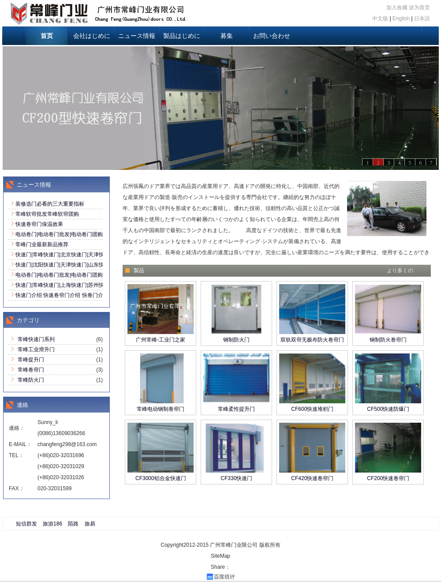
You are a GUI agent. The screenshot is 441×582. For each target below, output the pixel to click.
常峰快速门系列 (36, 339)
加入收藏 (396, 7)
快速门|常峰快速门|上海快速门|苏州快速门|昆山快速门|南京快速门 (93, 285)
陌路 (73, 524)
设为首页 (419, 7)
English (401, 18)
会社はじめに (91, 35)
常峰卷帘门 (31, 370)
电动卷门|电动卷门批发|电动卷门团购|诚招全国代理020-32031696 (92, 234)
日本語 (422, 18)
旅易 (90, 524)
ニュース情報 (136, 35)
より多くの (400, 270)
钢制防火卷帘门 (388, 340)
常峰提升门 (31, 360)
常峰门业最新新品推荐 (41, 244)
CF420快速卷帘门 (312, 478)
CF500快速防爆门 (388, 409)
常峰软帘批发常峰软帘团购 (47, 214)
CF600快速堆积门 (312, 409)
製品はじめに (181, 35)
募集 (226, 35)
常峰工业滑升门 (36, 349)
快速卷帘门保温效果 (39, 224)
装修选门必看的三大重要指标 (49, 204)
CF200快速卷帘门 (388, 478)
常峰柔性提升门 (236, 409)
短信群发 (26, 524)
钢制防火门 (236, 340)
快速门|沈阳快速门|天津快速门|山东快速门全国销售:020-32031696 (93, 265)
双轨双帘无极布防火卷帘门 (312, 340)
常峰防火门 (31, 380)
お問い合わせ (271, 35)
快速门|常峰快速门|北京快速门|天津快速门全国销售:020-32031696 (93, 255)
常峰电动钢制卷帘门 (160, 409)
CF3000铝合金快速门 (160, 478)
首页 (47, 35)
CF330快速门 (236, 478)
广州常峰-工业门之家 (160, 340)
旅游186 (52, 524)
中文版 (380, 18)
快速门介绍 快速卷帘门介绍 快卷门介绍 (61, 295)
